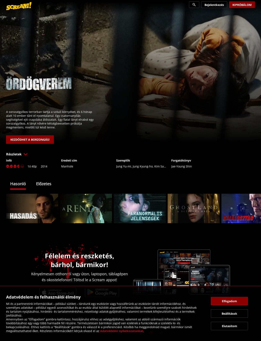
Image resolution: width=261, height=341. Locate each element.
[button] (130, 154)
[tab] (21, 184)
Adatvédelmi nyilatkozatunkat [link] (121, 331)
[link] (19, 6)
